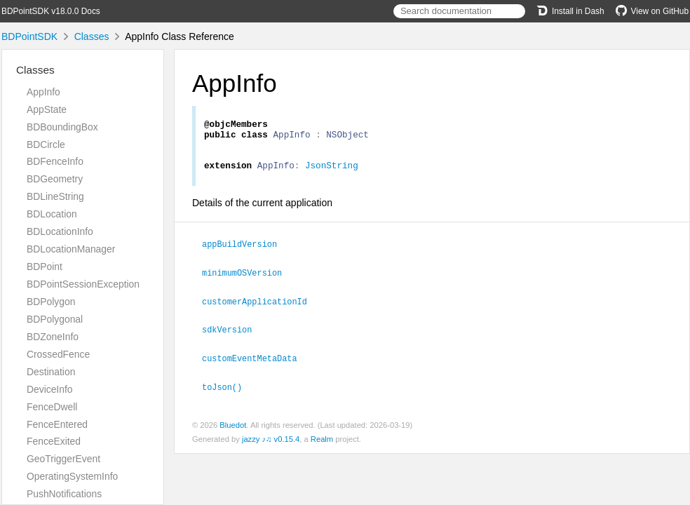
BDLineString (55, 196)
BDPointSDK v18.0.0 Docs (50, 11)
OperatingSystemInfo (72, 476)
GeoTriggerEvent (63, 458)
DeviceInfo (49, 389)
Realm (322, 441)
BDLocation (52, 214)
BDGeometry (55, 178)
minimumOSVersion (248, 277)
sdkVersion (233, 333)
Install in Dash (570, 11)
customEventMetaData (255, 361)
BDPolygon (51, 301)
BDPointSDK (29, 36)
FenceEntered (57, 424)
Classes (91, 36)
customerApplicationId (260, 305)
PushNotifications (64, 493)
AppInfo (43, 91)
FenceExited (54, 441)
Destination (51, 371)
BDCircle (46, 144)
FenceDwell (52, 406)
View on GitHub (652, 11)
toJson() (228, 389)
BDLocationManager (71, 249)
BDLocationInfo (60, 231)
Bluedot (232, 427)
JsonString (331, 171)
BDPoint (44, 266)
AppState (47, 109)
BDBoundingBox (62, 127)
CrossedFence (58, 354)
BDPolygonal (55, 319)
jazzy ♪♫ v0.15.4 (270, 441)
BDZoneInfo (53, 336)
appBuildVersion (245, 249)
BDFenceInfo (55, 161)
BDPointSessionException (83, 284)
